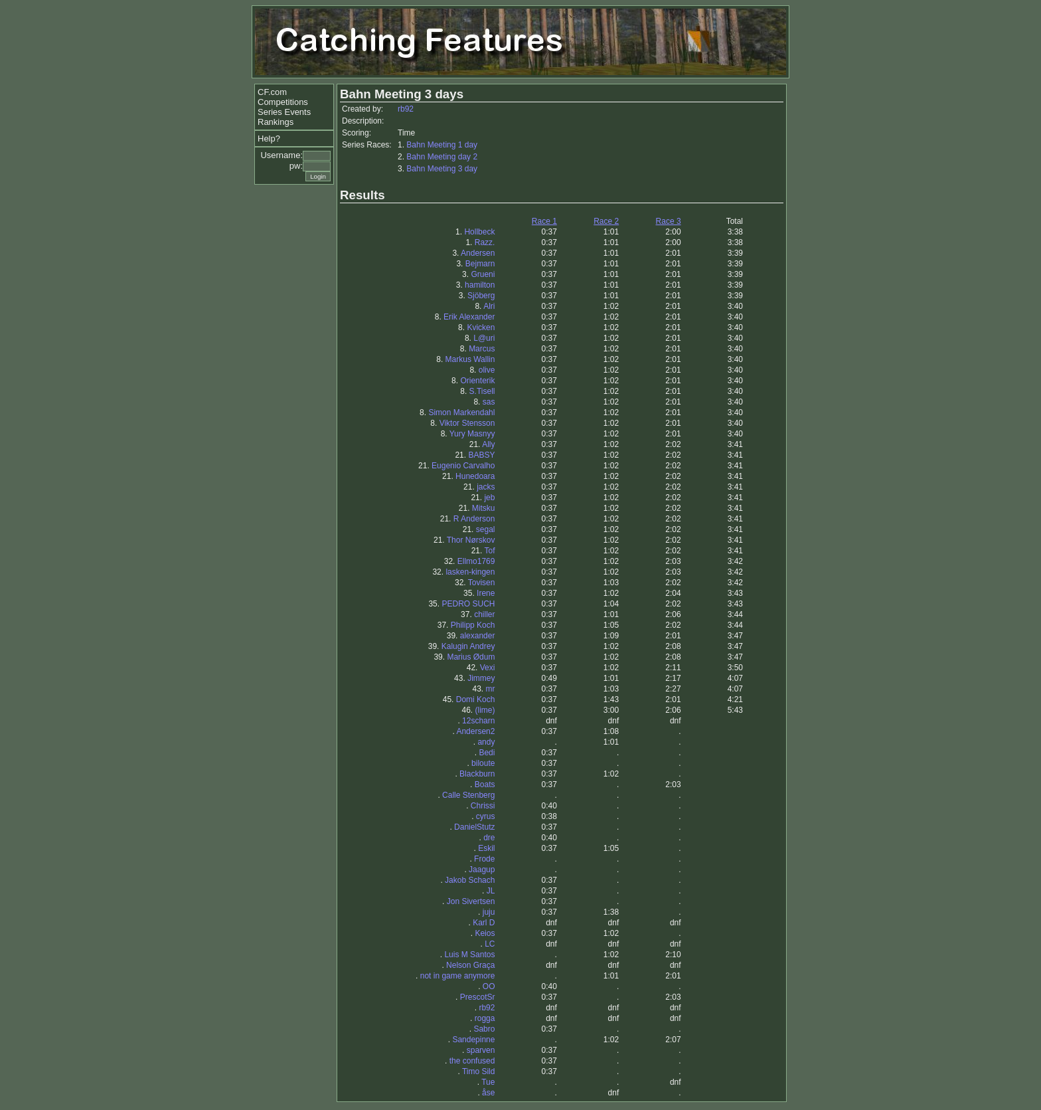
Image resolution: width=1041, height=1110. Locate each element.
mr (490, 689)
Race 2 (606, 221)
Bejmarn (480, 263)
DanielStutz (474, 827)
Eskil (486, 848)
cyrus (485, 816)
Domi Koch (475, 699)
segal (485, 529)
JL (491, 890)
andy (486, 742)
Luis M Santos (469, 954)
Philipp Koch (473, 625)
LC (490, 944)
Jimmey (481, 678)
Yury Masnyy (472, 433)
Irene (486, 593)
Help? (269, 138)
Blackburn (477, 774)
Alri (489, 306)
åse (488, 1092)
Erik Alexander (469, 317)
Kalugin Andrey (468, 646)
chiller (484, 614)
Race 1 (544, 221)
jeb (489, 497)
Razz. (485, 242)
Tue (488, 1082)
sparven (481, 1050)
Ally (488, 444)
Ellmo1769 (476, 561)
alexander (477, 635)
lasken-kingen (470, 572)
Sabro (484, 1029)
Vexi (487, 667)
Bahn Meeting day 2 (441, 156)
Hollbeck (479, 231)
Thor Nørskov (471, 540)
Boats (485, 784)
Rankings (275, 122)
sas (489, 402)
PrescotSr (477, 997)
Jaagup (482, 869)
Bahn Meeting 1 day (441, 144)
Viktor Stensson (467, 423)
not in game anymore (457, 975)
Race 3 (668, 221)
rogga (485, 1018)
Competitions (283, 102)
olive (487, 370)
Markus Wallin (470, 359)
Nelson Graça (470, 965)
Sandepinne (473, 1039)
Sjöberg (481, 295)
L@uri (484, 338)
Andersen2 (475, 731)
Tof (489, 550)
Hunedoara (475, 476)
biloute (483, 763)
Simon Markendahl (461, 412)
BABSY (481, 455)
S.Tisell (482, 391)
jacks (486, 487)
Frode (484, 859)
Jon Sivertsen (471, 901)
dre (489, 837)
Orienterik (477, 380)
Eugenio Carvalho (463, 465)
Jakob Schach (470, 880)
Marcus (482, 348)
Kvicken (481, 327)
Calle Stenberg (468, 795)
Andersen (478, 253)
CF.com (272, 92)
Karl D (484, 922)
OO (489, 986)
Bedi (487, 752)
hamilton (480, 285)
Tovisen (481, 582)
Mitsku (483, 508)
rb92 (406, 109)
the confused (472, 1060)
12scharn (478, 720)
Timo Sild (478, 1071)
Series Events (284, 112)
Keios (485, 933)
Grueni (483, 274)
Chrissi (483, 805)
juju (489, 912)
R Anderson (474, 518)
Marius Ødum (471, 657)
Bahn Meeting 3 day (441, 168)
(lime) (485, 710)
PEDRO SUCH (468, 603)
